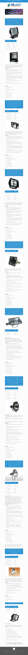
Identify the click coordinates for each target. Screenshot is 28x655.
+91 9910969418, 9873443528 (11, 0)
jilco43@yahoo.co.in (19, 0)
